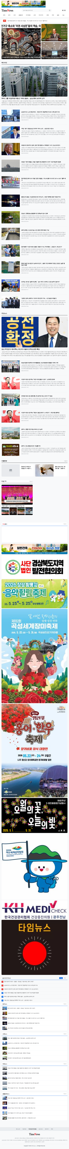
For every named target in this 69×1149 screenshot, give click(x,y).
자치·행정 (28, 15)
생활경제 (21, 15)
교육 (35, 15)
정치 (9, 15)
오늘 (61, 978)
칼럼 (58, 15)
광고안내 (41, 1129)
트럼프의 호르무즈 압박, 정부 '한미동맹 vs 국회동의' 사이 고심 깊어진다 (21, 989)
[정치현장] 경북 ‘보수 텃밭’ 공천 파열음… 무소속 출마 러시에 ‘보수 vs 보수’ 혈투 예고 (27, 20)
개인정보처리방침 (32, 1129)
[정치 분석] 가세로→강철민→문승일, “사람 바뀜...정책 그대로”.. (19, 981)
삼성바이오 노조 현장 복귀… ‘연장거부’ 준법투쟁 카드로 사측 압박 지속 (21, 985)
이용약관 (24, 1129)
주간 (65, 978)
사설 (63, 15)
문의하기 (47, 1129)
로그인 (64, 10)
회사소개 (18, 1129)
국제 (53, 15)
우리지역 (41, 15)
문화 (48, 15)
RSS (52, 1129)
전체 (4, 15)
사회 (14, 15)
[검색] (49, 10)
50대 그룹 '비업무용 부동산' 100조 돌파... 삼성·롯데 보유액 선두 (19, 996)
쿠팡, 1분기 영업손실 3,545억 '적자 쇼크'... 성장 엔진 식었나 (18, 1000)
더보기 (65, 461)
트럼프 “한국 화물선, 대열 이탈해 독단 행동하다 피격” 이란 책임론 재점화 (21, 992)
